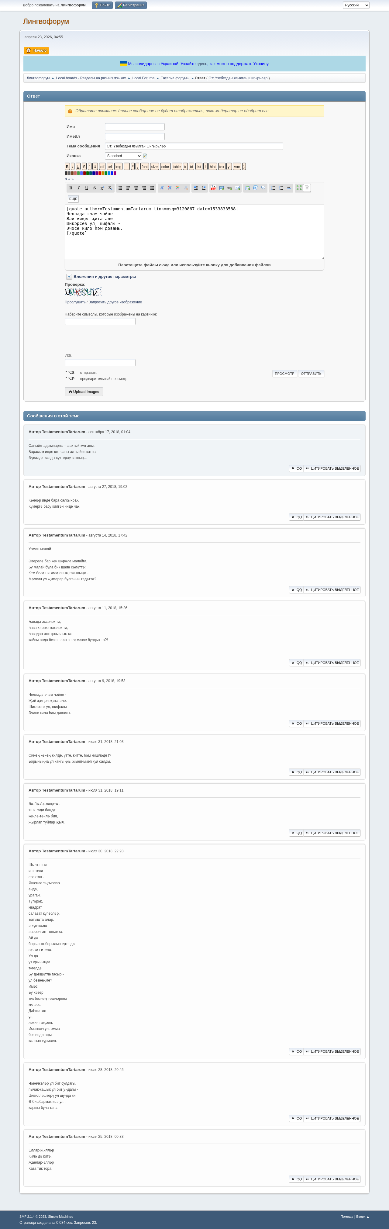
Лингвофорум (46, 21)
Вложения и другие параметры (105, 276)
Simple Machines (60, 1216)
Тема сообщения (83, 146)
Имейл (73, 136)
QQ (296, 468)
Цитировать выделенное (332, 468)
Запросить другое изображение (115, 302)
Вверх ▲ (363, 1216)
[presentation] (111, 339)
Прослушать (75, 302)
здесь (202, 63)
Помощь (347, 1216)
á (66, 179)
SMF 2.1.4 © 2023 (32, 1216)
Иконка (74, 156)
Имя (71, 126)
